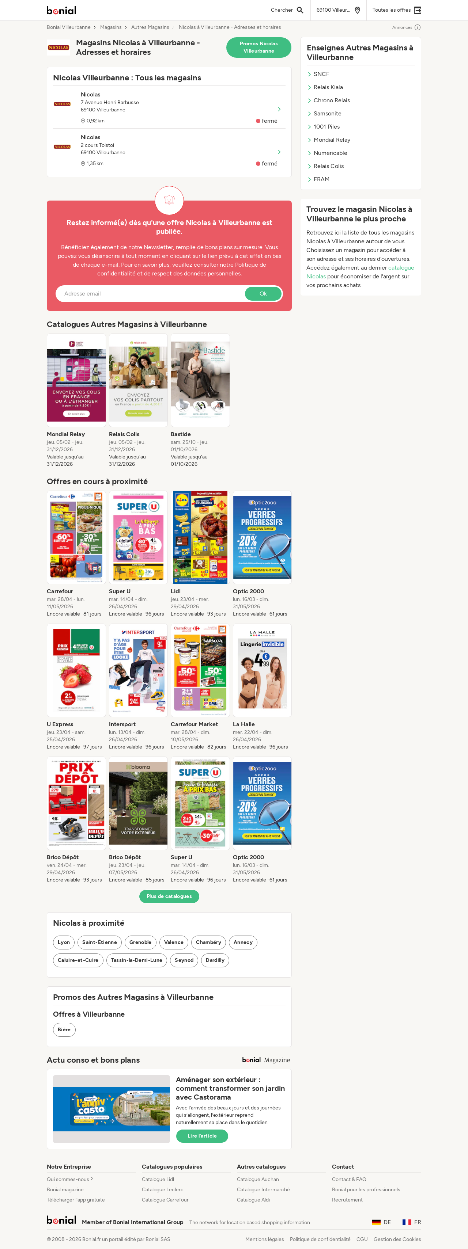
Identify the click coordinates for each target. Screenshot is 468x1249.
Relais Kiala (325, 87)
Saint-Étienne (99, 942)
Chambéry (208, 942)
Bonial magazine (65, 1190)
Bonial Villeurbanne (69, 27)
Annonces (406, 27)
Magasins (111, 27)
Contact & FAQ (349, 1179)
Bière (64, 1030)
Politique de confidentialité (320, 1239)
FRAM (318, 179)
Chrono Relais (328, 100)
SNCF (318, 74)
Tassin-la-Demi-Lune (137, 960)
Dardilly (215, 960)
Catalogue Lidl (158, 1179)
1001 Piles (323, 126)
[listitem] (76, 401)
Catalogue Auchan (258, 1179)
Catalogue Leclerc (163, 1190)
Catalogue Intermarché (263, 1190)
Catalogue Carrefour (165, 1200)
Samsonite (324, 113)
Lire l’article (202, 1136)
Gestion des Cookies (397, 1239)
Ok (263, 293)
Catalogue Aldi (253, 1200)
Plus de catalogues (169, 896)
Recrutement (347, 1200)
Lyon (64, 942)
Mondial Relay (328, 139)
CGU (362, 1239)
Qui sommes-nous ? (70, 1179)
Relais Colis (325, 166)
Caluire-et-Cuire (78, 960)
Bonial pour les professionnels (366, 1190)
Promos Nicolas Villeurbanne (259, 47)
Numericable (327, 152)
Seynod (184, 960)
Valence (174, 942)
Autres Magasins (150, 27)
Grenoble (140, 942)
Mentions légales (264, 1239)
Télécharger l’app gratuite (76, 1200)
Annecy (243, 942)
